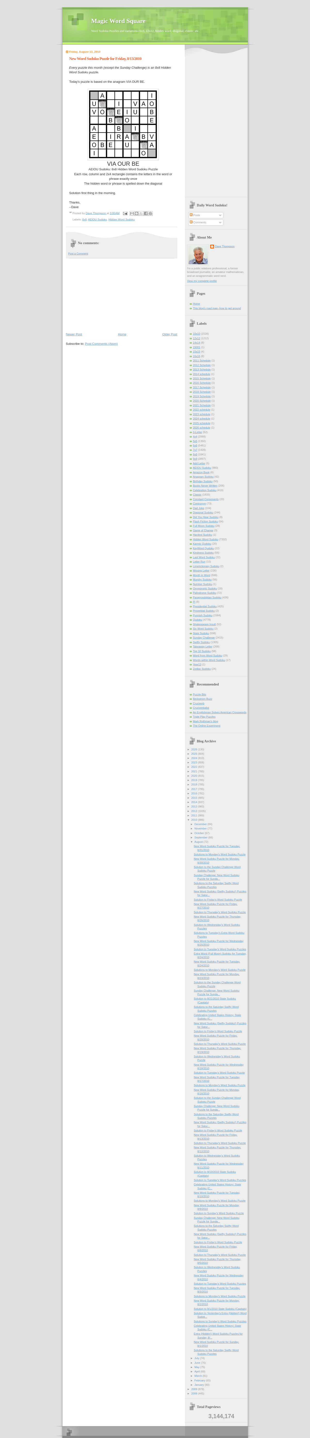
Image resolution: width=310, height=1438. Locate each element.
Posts (195, 215)
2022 (194, 766)
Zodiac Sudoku (202, 668)
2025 (194, 753)
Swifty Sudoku (201, 642)
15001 (197, 347)
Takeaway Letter (202, 646)
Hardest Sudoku (202, 534)
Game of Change (203, 530)
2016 (194, 793)
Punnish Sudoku (202, 615)
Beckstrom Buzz (202, 698)
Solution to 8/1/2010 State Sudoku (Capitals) (220, 1308)
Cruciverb (198, 703)
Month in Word (201, 575)
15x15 (196, 351)
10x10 (196, 333)
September (201, 837)
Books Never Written (205, 485)
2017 (194, 789)
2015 (194, 797)
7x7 (195, 449)
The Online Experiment (206, 725)
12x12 (196, 338)
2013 (194, 806)
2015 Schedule (202, 378)
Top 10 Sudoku (202, 651)
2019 (194, 780)
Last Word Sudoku (204, 557)
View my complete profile (202, 280)
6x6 (195, 445)
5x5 (195, 441)
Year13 (197, 664)
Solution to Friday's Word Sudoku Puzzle (218, 899)
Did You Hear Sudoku (206, 517)
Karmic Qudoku (202, 543)
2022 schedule (201, 409)
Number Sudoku (202, 584)
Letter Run (199, 561)
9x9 (195, 458)
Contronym (199, 503)
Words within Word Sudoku (209, 660)
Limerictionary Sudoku (206, 566)
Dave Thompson (96, 213)
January (199, 1384)
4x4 (195, 436)
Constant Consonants (206, 499)
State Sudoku (201, 633)
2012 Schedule (202, 365)
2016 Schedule (202, 382)
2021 (194, 771)
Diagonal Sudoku (203, 512)
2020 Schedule (202, 400)
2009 (194, 1389)
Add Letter (199, 463)
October (199, 833)
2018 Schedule (202, 391)
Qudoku (197, 619)
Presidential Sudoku (205, 606)
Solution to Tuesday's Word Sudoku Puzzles (220, 949)
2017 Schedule (202, 387)
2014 (194, 802)
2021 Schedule (202, 405)
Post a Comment (78, 253)
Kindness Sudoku (203, 552)
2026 (194, 749)
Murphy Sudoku (202, 579)
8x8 (84, 219)
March (198, 1375)
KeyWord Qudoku (203, 548)
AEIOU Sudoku (97, 219)
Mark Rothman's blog (205, 721)
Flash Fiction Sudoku (205, 521)
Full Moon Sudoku (204, 525)
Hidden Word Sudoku (121, 219)
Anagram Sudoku (203, 476)
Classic (197, 494)
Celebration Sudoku (205, 490)
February (200, 1380)
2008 (194, 1393)
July (197, 1358)
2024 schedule (201, 418)
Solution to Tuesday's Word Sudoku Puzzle (219, 1072)
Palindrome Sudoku (204, 592)
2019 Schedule (202, 396)
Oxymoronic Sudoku (205, 588)
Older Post (169, 334)
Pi (194, 601)
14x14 (196, 342)
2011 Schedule (202, 360)
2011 (194, 815)
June (197, 1362)
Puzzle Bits (199, 694)
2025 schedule (201, 423)
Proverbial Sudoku (204, 610)
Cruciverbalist (201, 707)
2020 (194, 775)
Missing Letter (201, 570)
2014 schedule (201, 374)
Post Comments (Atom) (101, 344)
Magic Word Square (118, 20)
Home (122, 334)
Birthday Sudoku (203, 481)
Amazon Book (201, 472)
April (197, 1371)
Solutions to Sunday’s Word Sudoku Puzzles (220, 1321)
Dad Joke (198, 508)
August (198, 841)
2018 (194, 784)
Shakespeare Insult (204, 624)
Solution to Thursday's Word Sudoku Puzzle (220, 912)
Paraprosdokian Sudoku (207, 597)
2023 (194, 762)
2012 (194, 811)
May (197, 1367)
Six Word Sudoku (203, 628)
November (201, 828)
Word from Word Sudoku (207, 655)
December (201, 824)
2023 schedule (201, 414)
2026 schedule (201, 427)
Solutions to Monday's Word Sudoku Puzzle (220, 854)
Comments (198, 222)
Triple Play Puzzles (204, 716)
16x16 (196, 356)
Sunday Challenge (204, 637)
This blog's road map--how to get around (217, 308)
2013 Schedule (202, 369)
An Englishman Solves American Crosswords (220, 712)
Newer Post (74, 334)
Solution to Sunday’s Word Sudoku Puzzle (219, 1213)
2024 (194, 758)
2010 (194, 819)
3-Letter (197, 432)
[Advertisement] (121, 295)
